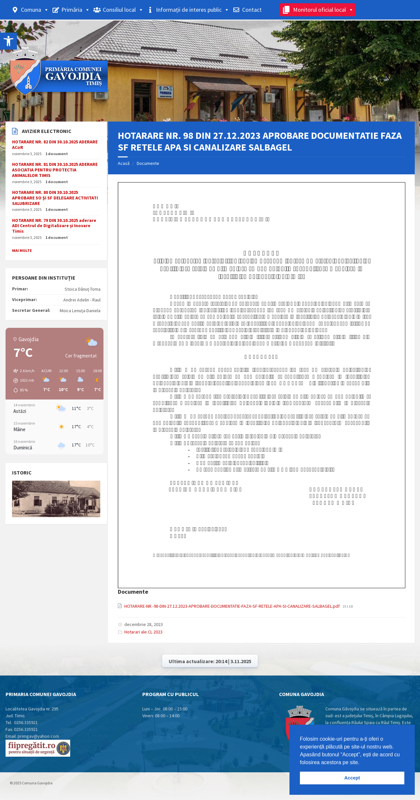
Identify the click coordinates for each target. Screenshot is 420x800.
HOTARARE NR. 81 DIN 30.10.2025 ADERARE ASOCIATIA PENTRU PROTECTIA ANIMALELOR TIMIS (55, 169)
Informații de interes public (192, 9)
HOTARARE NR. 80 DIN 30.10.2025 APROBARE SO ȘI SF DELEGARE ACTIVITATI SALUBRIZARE (55, 197)
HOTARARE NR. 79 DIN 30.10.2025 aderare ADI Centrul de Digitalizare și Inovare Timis (54, 225)
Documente (148, 163)
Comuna (35, 9)
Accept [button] (352, 777)
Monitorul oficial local (323, 9)
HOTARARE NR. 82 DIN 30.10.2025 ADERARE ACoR (55, 144)
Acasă (124, 163)
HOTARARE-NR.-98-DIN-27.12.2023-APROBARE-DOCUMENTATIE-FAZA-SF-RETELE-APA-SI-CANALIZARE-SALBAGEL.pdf (232, 606)
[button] (22, 380)
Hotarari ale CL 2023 (143, 632)
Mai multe (22, 250)
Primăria (75, 9)
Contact (252, 9)
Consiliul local (123, 9)
